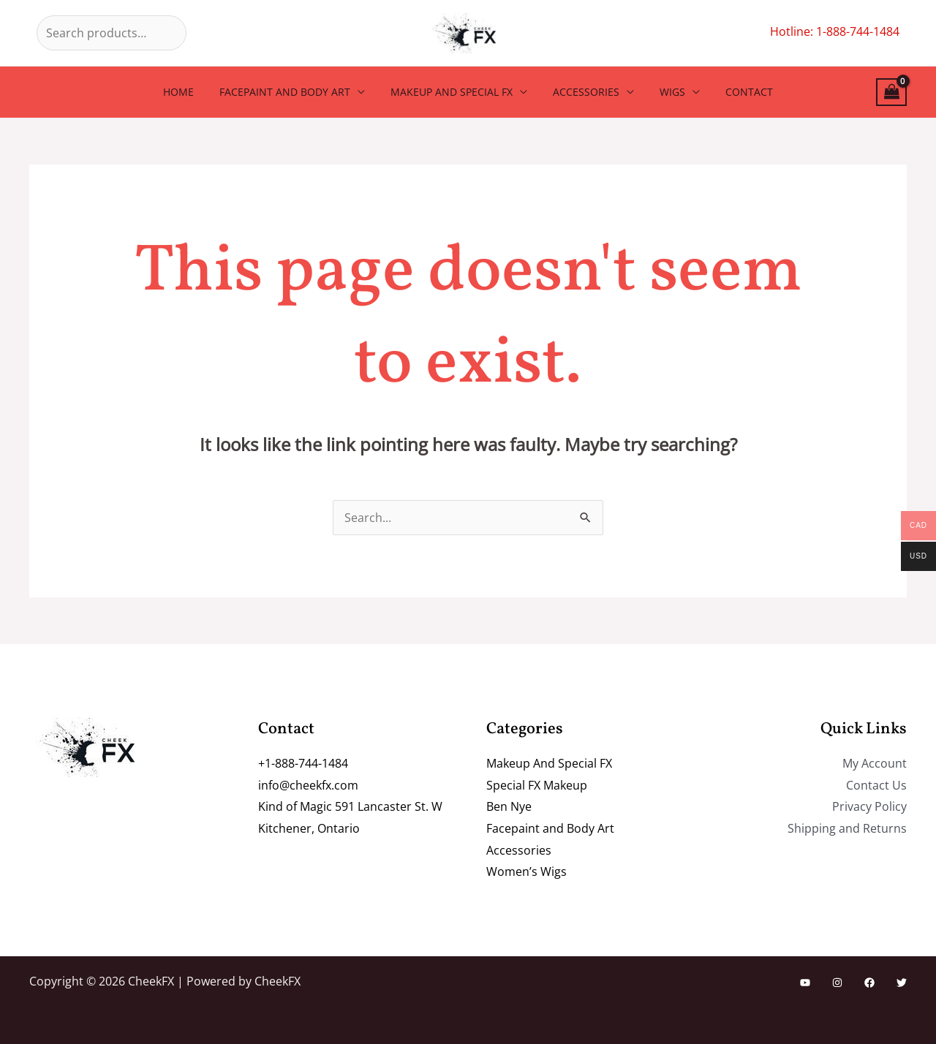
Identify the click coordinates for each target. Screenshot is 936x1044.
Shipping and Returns (847, 828)
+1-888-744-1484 (303, 763)
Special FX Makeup (536, 785)
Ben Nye (509, 806)
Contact (736, 92)
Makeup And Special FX (454, 92)
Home (191, 92)
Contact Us (876, 785)
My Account (874, 763)
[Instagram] (837, 982)
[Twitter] (902, 982)
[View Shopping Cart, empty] (891, 92)
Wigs (665, 92)
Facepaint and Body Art (292, 92)
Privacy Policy (869, 806)
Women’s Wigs (526, 871)
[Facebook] (869, 982)
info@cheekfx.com (308, 785)
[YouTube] (805, 982)
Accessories (584, 92)
